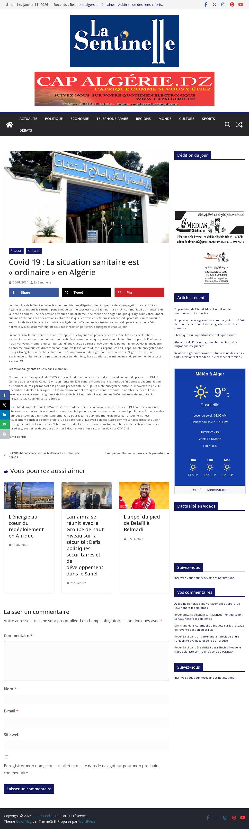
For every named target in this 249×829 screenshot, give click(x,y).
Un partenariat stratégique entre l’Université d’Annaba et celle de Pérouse (206, 638)
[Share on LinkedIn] (5, 414)
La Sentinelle (42, 282)
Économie (80, 118)
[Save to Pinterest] (139, 292)
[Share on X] (87, 292)
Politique (54, 118)
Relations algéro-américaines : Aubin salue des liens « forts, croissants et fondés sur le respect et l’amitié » (116, 7)
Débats (25, 130)
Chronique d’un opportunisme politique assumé (205, 335)
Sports (208, 118)
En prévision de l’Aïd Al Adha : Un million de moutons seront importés (202, 311)
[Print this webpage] (5, 434)
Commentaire (18, 635)
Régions (143, 118)
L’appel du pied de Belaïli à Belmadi (142, 523)
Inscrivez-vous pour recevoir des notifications (204, 578)
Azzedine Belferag (186, 603)
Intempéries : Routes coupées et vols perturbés (137, 453)
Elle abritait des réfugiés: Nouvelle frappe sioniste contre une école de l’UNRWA (207, 649)
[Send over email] (5, 424)
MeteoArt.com (217, 490)
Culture (186, 118)
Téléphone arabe (112, 118)
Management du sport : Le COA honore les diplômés (207, 606)
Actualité (28, 118)
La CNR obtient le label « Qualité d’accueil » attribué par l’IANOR (41, 455)
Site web (11, 734)
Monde (165, 118)
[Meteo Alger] (210, 460)
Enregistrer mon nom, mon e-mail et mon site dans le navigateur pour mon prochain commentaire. (81, 769)
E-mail (11, 711)
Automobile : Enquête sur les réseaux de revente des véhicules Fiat (209, 627)
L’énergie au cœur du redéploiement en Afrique (26, 526)
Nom (10, 689)
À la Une (16, 251)
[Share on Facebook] (34, 292)
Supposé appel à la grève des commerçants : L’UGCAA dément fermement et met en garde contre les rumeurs (209, 324)
